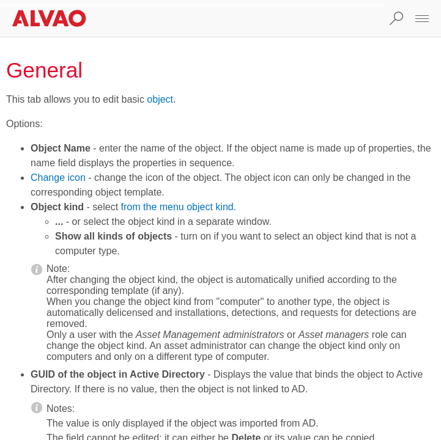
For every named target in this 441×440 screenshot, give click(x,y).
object (160, 99)
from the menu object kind (177, 207)
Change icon (58, 177)
